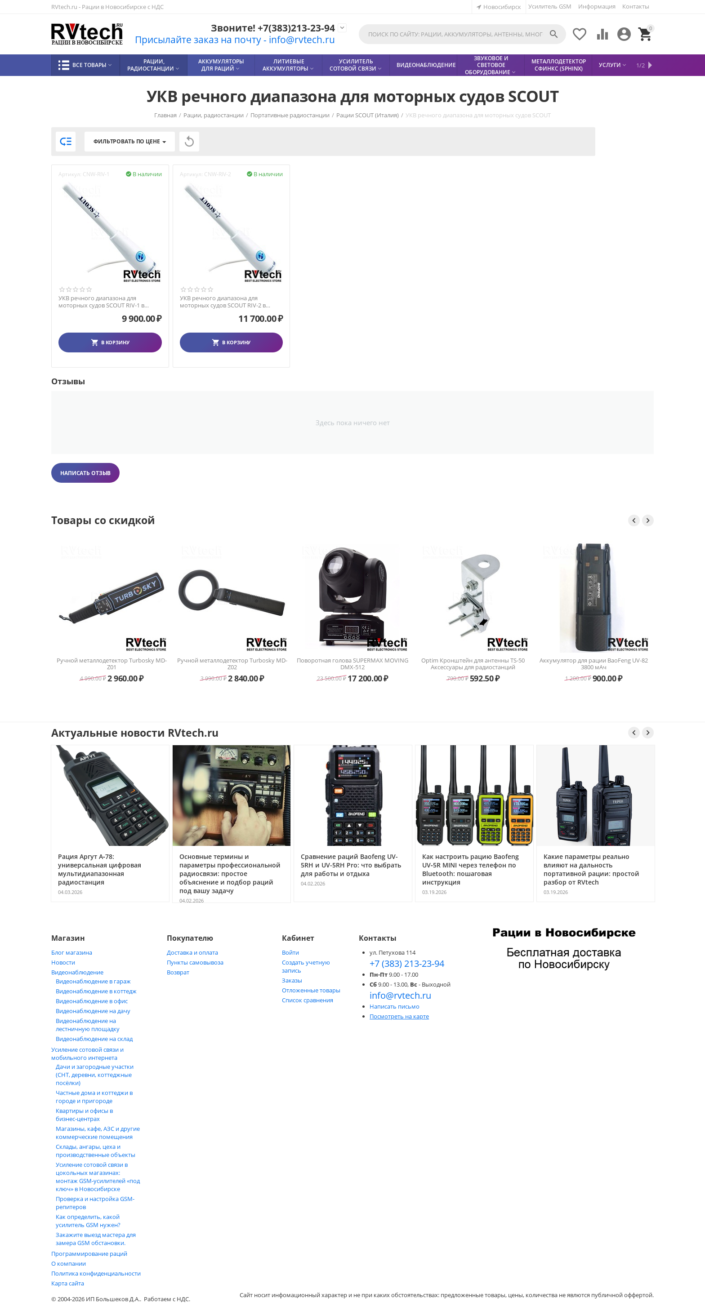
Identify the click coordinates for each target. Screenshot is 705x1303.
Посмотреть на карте (399, 1016)
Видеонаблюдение (77, 972)
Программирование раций (89, 1254)
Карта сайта (67, 1283)
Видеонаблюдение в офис (92, 1001)
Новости (63, 962)
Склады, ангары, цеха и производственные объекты (95, 1151)
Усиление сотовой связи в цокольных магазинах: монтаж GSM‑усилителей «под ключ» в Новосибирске (98, 1177)
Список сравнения (307, 1000)
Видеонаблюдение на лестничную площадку (88, 1025)
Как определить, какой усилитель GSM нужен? (88, 1221)
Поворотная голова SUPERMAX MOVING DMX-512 (473, 664)
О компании (68, 1263)
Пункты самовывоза (195, 962)
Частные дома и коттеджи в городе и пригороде (94, 1097)
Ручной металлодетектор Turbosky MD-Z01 (232, 664)
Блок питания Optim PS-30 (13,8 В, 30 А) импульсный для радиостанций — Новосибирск (111, 664)
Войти (290, 952)
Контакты (635, 6)
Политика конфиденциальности (96, 1273)
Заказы (292, 980)
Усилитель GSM (549, 6)
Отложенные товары (311, 990)
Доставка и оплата (192, 952)
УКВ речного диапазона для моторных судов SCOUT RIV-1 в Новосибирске (101, 302)
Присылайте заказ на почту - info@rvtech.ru (235, 39)
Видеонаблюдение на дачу (93, 1011)
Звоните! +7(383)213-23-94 (273, 28)
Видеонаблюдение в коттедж (96, 991)
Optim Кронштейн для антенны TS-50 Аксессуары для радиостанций (593, 664)
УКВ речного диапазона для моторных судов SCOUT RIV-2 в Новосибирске (223, 302)
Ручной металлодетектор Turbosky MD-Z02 (353, 664)
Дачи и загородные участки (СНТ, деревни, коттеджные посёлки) (95, 1075)
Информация (597, 6)
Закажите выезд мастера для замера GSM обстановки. (96, 1239)
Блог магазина (71, 952)
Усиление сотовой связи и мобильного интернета (87, 1053)
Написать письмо (394, 1006)
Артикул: (69, 174)
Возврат (178, 972)
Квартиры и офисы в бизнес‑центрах (84, 1115)
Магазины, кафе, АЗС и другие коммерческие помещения (98, 1133)
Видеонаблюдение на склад (94, 1039)
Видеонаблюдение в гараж (93, 981)
